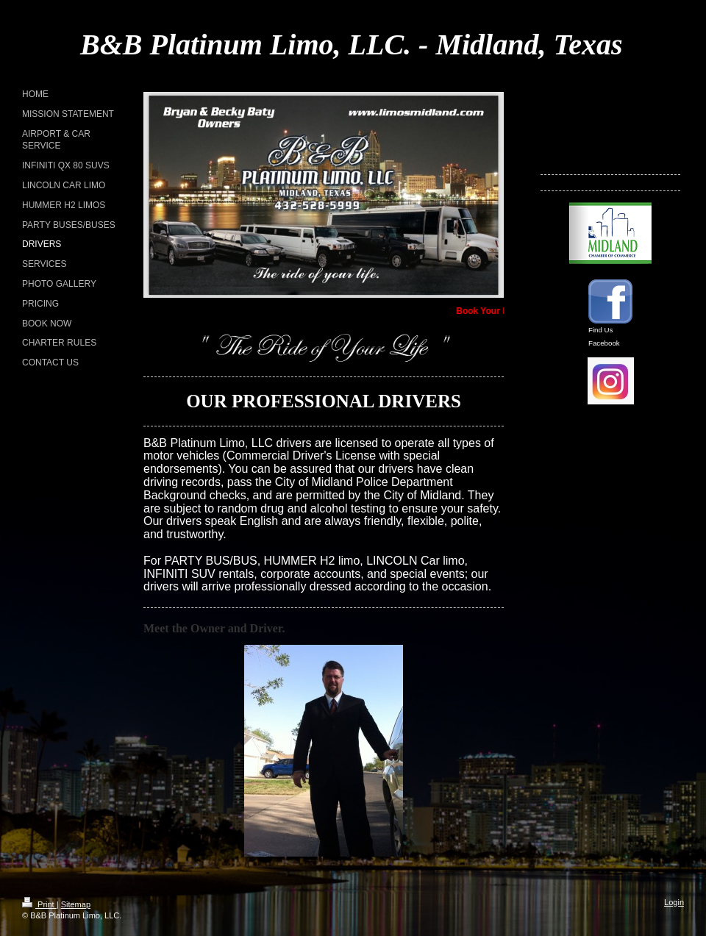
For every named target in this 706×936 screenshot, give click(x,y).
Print (39, 904)
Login (674, 902)
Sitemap (75, 904)
